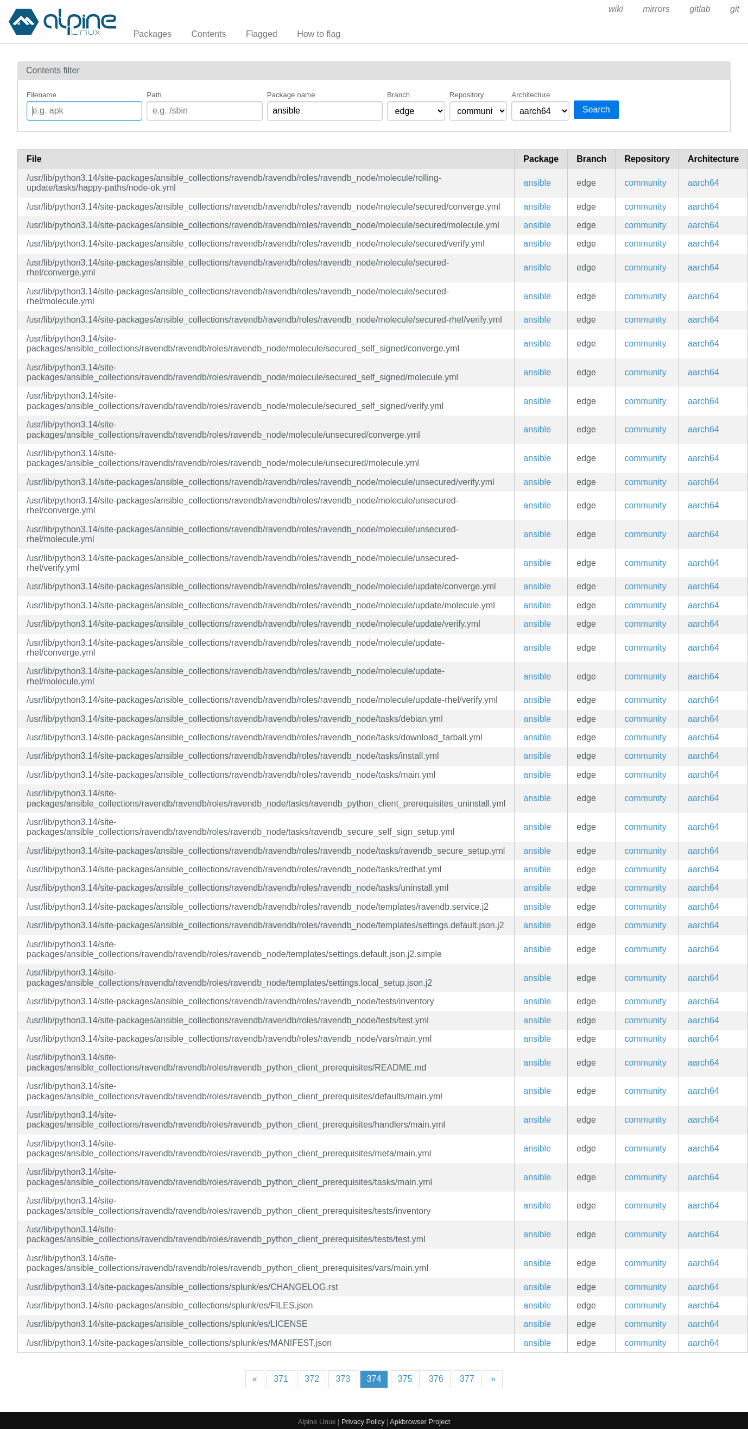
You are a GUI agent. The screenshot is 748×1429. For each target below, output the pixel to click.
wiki (615, 9)
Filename (41, 95)
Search (596, 109)
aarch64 (703, 182)
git (734, 9)
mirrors (656, 9)
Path (154, 95)
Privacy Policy (363, 1422)
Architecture (530, 95)
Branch (398, 95)
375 (405, 1378)
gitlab (699, 9)
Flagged (261, 34)
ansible (537, 182)
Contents (208, 34)
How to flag (318, 34)
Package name (291, 95)
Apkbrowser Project (420, 1422)
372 (312, 1378)
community (645, 182)
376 (436, 1378)
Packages (153, 34)
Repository (466, 95)
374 (374, 1378)
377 (467, 1378)
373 (342, 1378)
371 (281, 1378)
